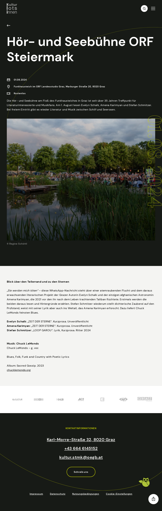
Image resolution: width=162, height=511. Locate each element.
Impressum (36, 493)
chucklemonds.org (19, 378)
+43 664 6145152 (81, 448)
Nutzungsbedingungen (85, 493)
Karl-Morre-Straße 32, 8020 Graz (81, 439)
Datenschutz (57, 493)
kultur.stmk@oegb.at (81, 457)
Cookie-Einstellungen (119, 493)
